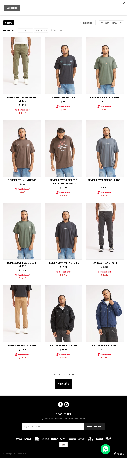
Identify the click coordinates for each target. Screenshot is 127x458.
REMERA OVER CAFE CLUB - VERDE (22, 265)
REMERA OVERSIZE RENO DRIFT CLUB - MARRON (63, 182)
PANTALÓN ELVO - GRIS (105, 263)
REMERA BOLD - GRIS (63, 97)
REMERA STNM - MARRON (22, 180)
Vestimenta (24, 30)
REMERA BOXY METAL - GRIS (63, 263)
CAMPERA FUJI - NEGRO (63, 345)
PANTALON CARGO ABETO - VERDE (22, 99)
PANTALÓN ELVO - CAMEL (22, 345)
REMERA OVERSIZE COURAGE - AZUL (105, 182)
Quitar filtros (56, 30)
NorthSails (40, 30)
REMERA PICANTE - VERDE (104, 97)
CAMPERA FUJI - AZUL (104, 345)
